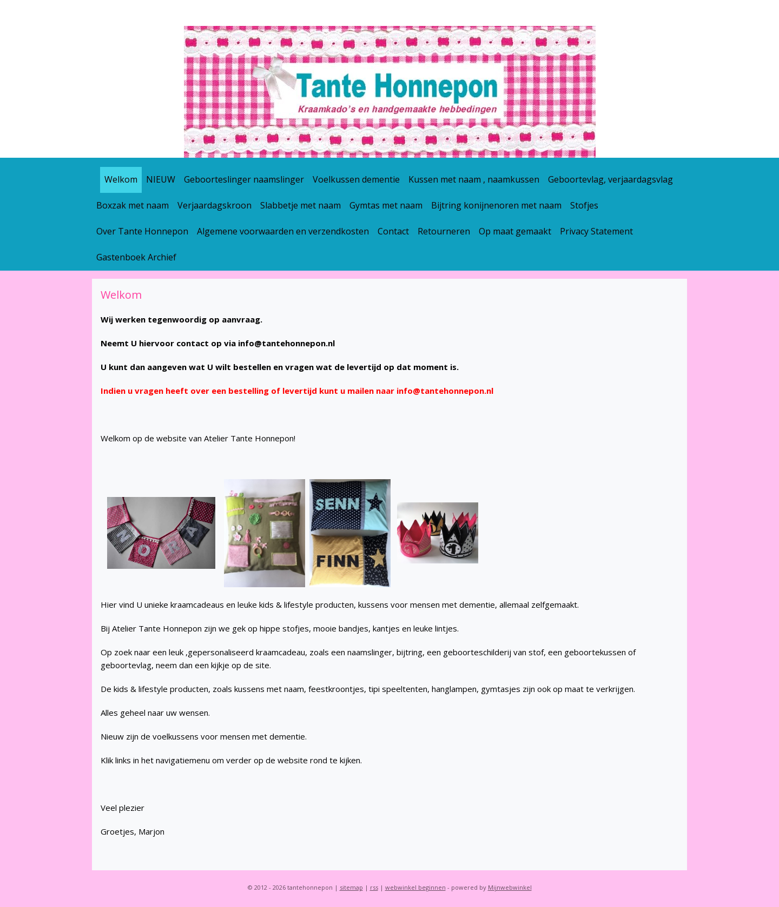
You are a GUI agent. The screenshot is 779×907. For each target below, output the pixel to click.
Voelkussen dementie (356, 179)
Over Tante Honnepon (142, 231)
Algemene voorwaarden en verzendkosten (283, 231)
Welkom (120, 179)
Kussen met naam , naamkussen (473, 179)
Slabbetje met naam (300, 205)
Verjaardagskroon (214, 205)
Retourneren (444, 231)
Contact (393, 231)
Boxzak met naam (132, 205)
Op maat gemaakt (515, 231)
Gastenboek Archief (136, 257)
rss (374, 887)
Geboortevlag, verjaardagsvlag (610, 179)
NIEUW (160, 179)
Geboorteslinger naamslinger (244, 179)
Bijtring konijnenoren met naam (496, 205)
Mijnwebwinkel (510, 887)
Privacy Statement (596, 231)
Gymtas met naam (385, 205)
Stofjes (584, 205)
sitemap (351, 887)
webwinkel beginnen (415, 887)
